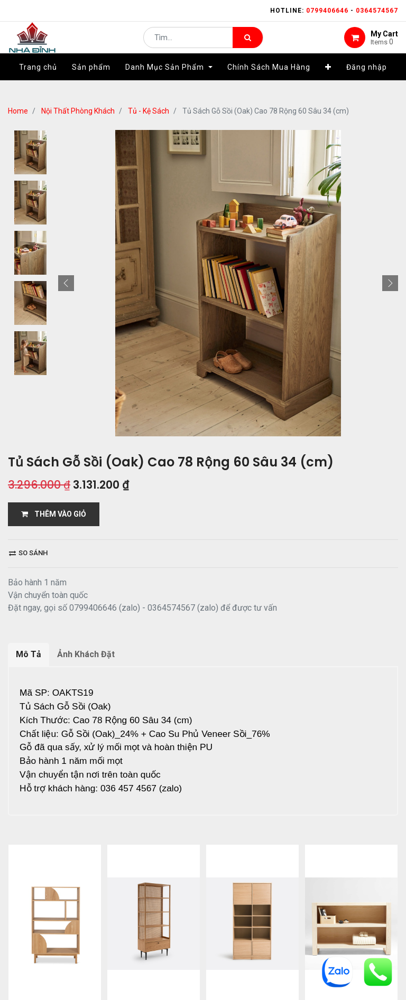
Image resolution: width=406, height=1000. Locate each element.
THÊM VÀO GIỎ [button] (53, 514)
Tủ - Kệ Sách (148, 111)
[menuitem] (38, 83)
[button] (328, 83)
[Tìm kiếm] (248, 45)
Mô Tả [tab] (28, 654)
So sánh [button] (28, 553)
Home (18, 111)
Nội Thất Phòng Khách (78, 111)
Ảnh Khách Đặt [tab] (86, 654)
